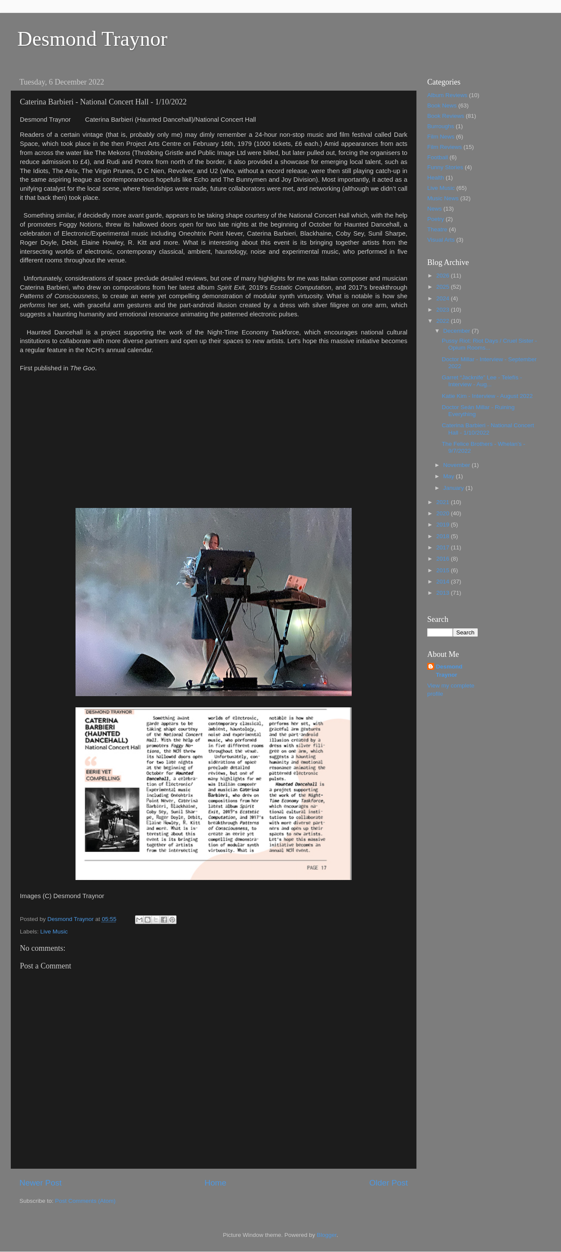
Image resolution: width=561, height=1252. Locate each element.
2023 (443, 309)
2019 (443, 524)
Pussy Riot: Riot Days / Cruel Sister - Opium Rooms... (489, 344)
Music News (443, 198)
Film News (440, 136)
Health (435, 177)
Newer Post (40, 1182)
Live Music (54, 931)
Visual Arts (441, 240)
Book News (442, 105)
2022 (443, 321)
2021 (443, 502)
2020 (443, 513)
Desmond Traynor (92, 38)
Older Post (388, 1182)
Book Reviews (445, 116)
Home (215, 1182)
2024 (443, 298)
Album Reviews (447, 95)
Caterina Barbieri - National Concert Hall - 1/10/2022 (488, 428)
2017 (443, 547)
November (457, 465)
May (449, 476)
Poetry (435, 219)
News (434, 208)
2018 (443, 536)
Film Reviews (444, 147)
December (457, 331)
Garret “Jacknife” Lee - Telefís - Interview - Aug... (482, 381)
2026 (443, 275)
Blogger (327, 1235)
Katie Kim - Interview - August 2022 (487, 396)
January (454, 488)
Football (437, 157)
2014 (443, 581)
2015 (443, 570)
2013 (443, 593)
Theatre (437, 229)
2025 (443, 287)
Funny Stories (445, 167)
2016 (443, 558)
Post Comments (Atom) (85, 1201)
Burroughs (440, 126)
